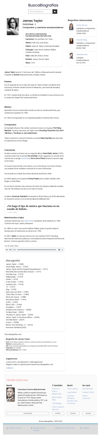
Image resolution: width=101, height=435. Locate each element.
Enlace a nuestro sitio (66, 428)
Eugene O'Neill (88, 392)
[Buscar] (54, 11)
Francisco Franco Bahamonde (56, 391)
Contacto (85, 428)
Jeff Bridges (57, 403)
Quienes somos (15, 428)
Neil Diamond (87, 389)
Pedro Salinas (72, 389)
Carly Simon (28, 221)
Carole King (25, 158)
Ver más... (58, 413)
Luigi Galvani (72, 392)
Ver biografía (27, 413)
